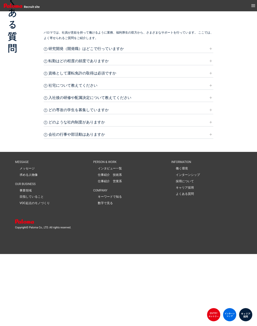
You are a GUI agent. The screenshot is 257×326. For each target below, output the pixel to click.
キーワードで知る (110, 269)
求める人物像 (29, 247)
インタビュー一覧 (110, 240)
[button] (253, 5)
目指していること (32, 269)
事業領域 (26, 262)
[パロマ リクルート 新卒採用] (20, 5)
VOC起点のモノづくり (35, 275)
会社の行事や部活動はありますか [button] (74, 206)
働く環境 (182, 240)
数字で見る (105, 275)
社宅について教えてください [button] (70, 157)
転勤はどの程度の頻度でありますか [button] (76, 133)
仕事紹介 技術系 (110, 247)
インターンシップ (188, 247)
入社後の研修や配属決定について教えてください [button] (87, 170)
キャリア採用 (185, 259)
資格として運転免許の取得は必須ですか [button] (80, 145)
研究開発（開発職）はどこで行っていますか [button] (84, 121)
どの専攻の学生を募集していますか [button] (76, 182)
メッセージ (27, 240)
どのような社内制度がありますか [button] (74, 194)
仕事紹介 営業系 (110, 253)
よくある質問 (185, 266)
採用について (185, 253)
